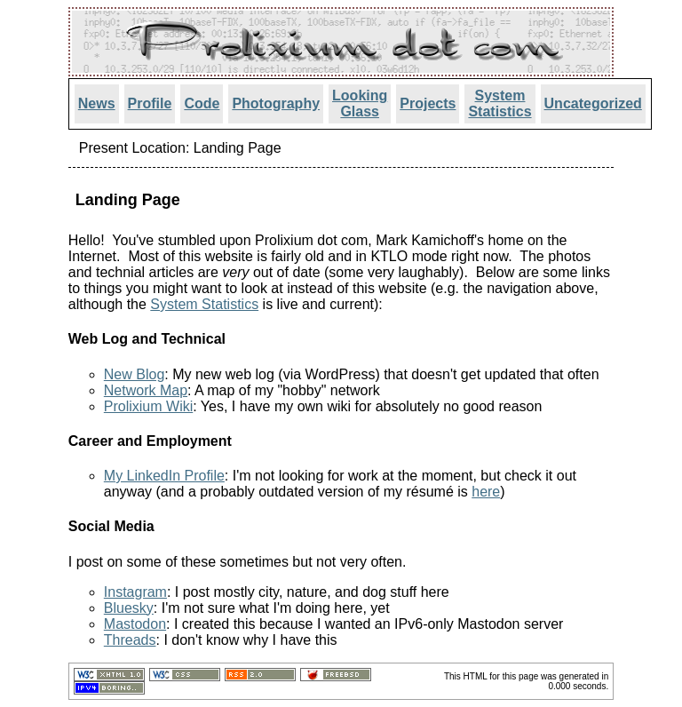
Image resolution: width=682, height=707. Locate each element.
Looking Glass (359, 103)
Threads (130, 639)
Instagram (135, 592)
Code (201, 103)
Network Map (145, 390)
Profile (150, 103)
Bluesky (129, 608)
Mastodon (135, 624)
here (486, 491)
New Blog (134, 374)
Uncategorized (593, 103)
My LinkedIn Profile (164, 475)
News (96, 103)
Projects (428, 103)
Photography (276, 103)
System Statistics (499, 103)
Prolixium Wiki (148, 406)
